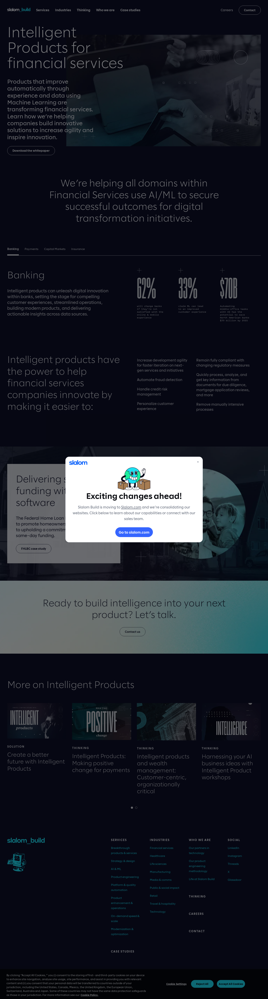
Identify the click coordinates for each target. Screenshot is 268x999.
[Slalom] (78, 462)
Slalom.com (131, 507)
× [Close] (198, 461)
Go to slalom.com (134, 532)
